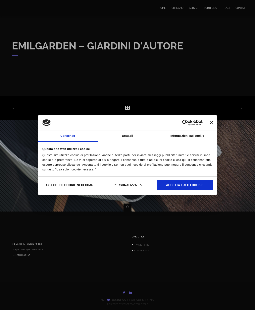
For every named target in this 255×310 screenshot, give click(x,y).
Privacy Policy (141, 244)
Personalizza (128, 185)
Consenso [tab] (67, 135)
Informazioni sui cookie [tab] (187, 135)
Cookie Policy (141, 250)
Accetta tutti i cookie (184, 185)
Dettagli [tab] (127, 135)
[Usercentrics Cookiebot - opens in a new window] (185, 123)
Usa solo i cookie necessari (70, 185)
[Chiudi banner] (211, 122)
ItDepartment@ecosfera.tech (27, 249)
